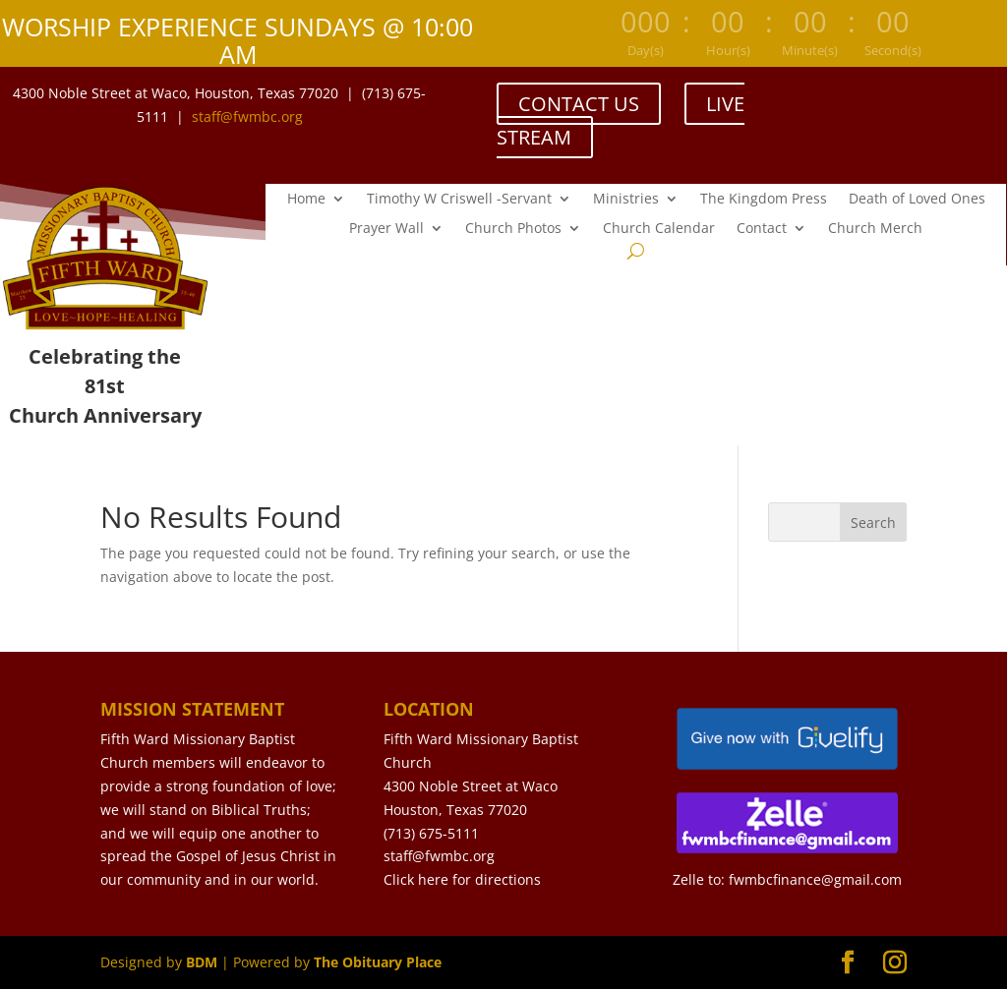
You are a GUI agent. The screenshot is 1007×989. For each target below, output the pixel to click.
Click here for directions (462, 879)
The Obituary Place (378, 962)
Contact (762, 229)
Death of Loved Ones (917, 199)
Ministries (626, 199)
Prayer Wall (386, 229)
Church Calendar (659, 229)
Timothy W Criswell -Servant (459, 199)
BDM (201, 962)
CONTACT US (578, 103)
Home (306, 199)
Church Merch (875, 229)
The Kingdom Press (763, 199)
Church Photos (513, 229)
